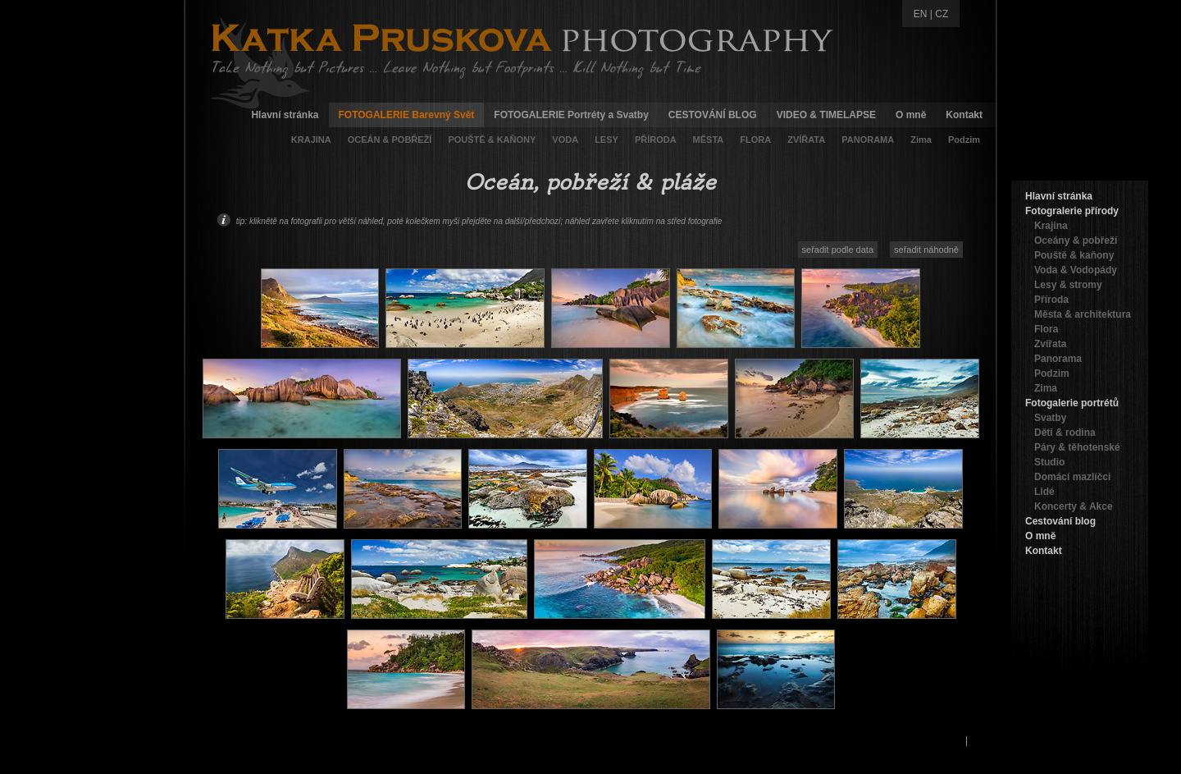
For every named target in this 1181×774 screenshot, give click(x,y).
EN (921, 14)
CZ (941, 14)
